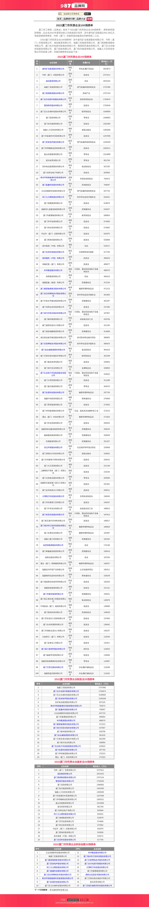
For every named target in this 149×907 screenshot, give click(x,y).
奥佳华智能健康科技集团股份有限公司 (66, 706)
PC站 (63, 900)
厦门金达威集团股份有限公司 (53, 350)
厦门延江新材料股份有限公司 (53, 649)
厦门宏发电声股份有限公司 (53, 142)
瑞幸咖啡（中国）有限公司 (53, 258)
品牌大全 (80, 19)
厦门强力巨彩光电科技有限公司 (53, 313)
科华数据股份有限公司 (53, 270)
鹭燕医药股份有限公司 (53, 105)
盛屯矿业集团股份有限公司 (53, 69)
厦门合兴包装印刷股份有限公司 (53, 99)
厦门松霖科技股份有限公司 (53, 392)
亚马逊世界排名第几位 (59, 890)
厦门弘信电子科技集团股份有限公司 (66, 746)
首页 (59, 19)
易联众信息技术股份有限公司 (97, 875)
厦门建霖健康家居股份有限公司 (53, 289)
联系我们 (84, 900)
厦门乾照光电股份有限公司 (53, 515)
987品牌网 (73, 903)
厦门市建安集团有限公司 (53, 594)
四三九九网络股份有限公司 (53, 197)
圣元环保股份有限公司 (53, 447)
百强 (89, 19)
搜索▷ (87, 14)
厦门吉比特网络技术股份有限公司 (57, 875)
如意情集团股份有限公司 (53, 545)
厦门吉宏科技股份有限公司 (53, 252)
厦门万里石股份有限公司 (53, 667)
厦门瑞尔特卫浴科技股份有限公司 (97, 856)
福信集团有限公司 (53, 81)
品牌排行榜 (69, 19)
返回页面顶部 (73, 900)
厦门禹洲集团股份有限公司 (53, 93)
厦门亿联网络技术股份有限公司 (53, 344)
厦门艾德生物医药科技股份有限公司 (97, 886)
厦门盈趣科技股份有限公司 (53, 185)
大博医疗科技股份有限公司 (53, 496)
